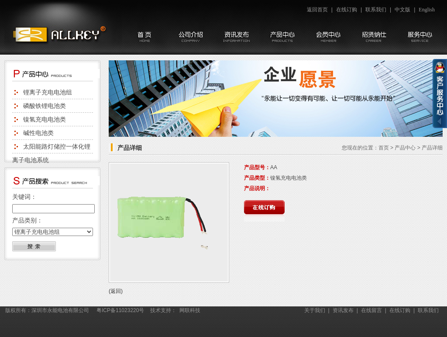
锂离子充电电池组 (47, 92)
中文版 (402, 10)
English (427, 10)
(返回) (116, 291)
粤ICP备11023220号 (120, 310)
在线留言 (371, 310)
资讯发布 (343, 310)
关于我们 (314, 310)
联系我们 (375, 10)
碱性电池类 (38, 132)
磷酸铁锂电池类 (44, 105)
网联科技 (189, 310)
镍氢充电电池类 (44, 119)
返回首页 (317, 10)
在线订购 (346, 10)
